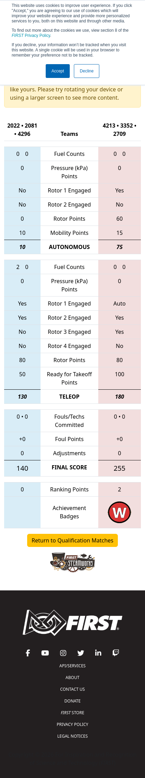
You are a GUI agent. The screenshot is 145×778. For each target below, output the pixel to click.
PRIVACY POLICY (72, 724)
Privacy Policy (31, 35)
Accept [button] (58, 71)
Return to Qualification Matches (72, 540)
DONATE (72, 701)
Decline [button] (86, 71)
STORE (72, 713)
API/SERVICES (72, 666)
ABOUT (72, 677)
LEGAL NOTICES (72, 736)
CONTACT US (72, 689)
